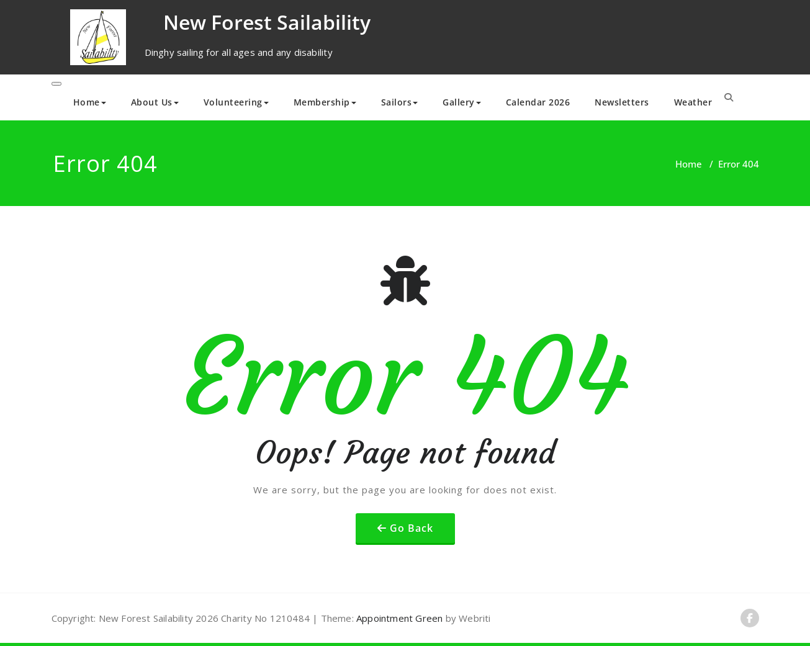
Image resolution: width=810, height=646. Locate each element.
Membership (325, 102)
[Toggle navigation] (56, 84)
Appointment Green (398, 618)
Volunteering (236, 102)
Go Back (411, 528)
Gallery (462, 102)
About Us (155, 102)
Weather (693, 102)
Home (89, 102)
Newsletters (622, 102)
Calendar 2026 (538, 102)
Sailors (399, 102)
